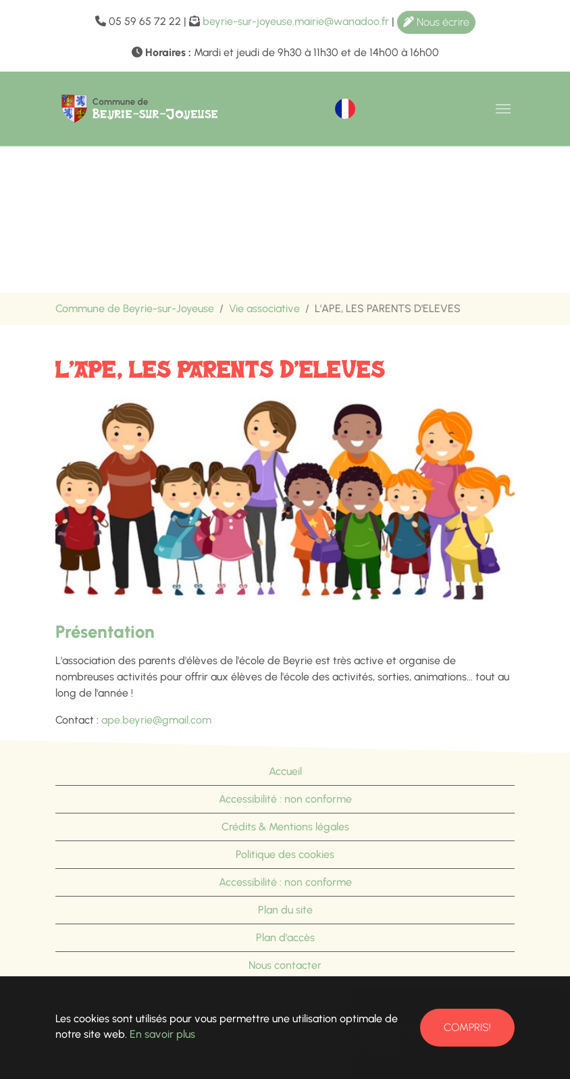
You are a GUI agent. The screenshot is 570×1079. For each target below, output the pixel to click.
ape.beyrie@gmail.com (156, 719)
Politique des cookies (285, 854)
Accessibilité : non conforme (285, 799)
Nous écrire (436, 22)
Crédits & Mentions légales (285, 826)
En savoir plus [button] (162, 1034)
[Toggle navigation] (503, 108)
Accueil (285, 771)
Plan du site (285, 909)
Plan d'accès (285, 937)
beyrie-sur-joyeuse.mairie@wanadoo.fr (296, 21)
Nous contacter (285, 965)
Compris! (467, 1027)
